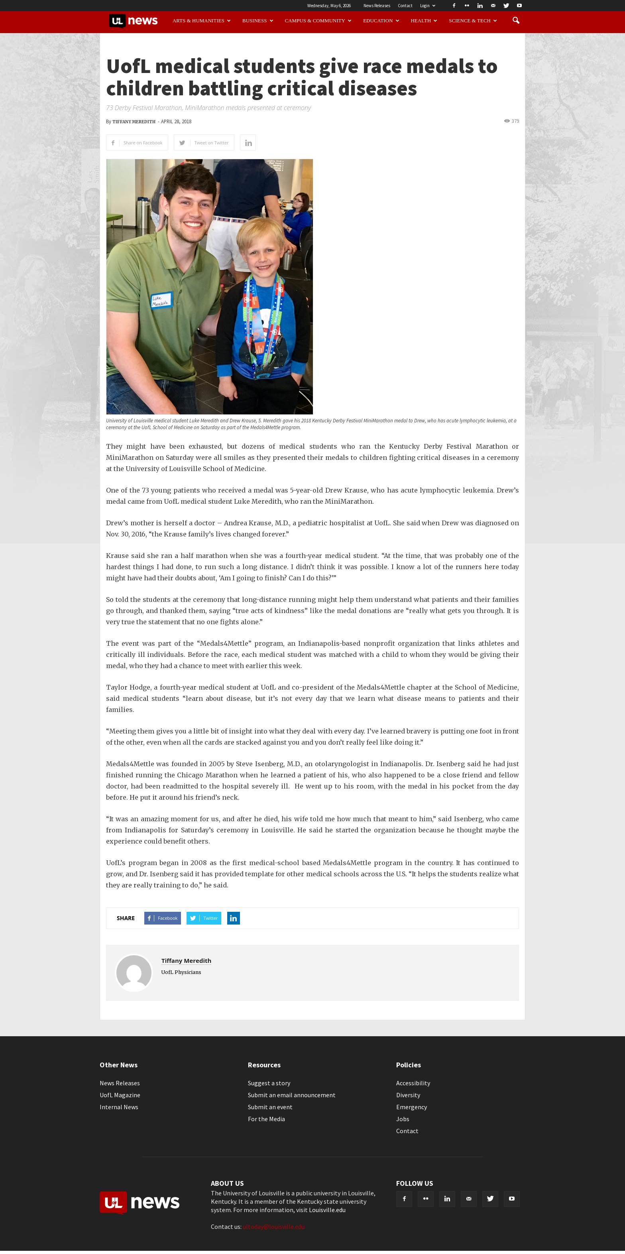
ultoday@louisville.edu (274, 1226)
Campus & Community (318, 21)
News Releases (377, 5)
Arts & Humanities (202, 21)
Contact (405, 5)
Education (381, 21)
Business (257, 21)
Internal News (119, 1107)
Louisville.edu (327, 1210)
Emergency (411, 1107)
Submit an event (270, 1107)
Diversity (408, 1095)
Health (424, 21)
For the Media (266, 1119)
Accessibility (413, 1083)
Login (427, 5)
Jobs (402, 1119)
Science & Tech (473, 21)
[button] (515, 20)
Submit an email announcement (292, 1095)
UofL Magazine (120, 1095)
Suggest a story (269, 1083)
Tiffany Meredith (133, 121)
